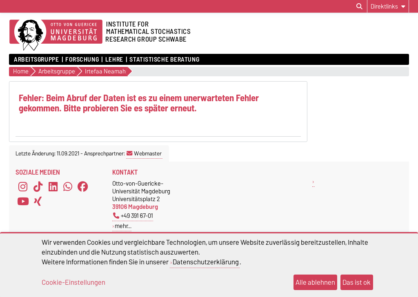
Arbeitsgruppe (36, 59)
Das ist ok (356, 282)
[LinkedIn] (53, 187)
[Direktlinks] (388, 6)
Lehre (114, 59)
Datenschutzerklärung (206, 262)
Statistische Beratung (164, 59)
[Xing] (38, 201)
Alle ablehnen (315, 282)
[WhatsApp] (67, 187)
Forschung (82, 59)
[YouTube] (23, 201)
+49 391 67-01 (133, 216)
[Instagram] (23, 187)
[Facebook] (83, 187)
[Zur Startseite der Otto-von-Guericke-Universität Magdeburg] (56, 35)
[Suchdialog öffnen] (359, 6)
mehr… (123, 226)
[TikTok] (38, 187)
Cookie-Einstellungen (73, 282)
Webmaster (144, 153)
